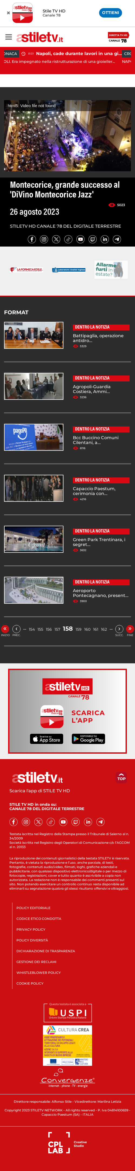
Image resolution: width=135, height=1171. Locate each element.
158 (68, 628)
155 (40, 629)
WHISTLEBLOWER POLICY (38, 973)
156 (49, 629)
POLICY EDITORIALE (33, 908)
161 (95, 629)
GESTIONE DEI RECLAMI (36, 962)
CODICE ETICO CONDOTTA (38, 919)
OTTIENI (110, 12)
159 (79, 629)
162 (104, 629)
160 (87, 629)
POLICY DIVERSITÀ (32, 940)
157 (57, 629)
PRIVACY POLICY (30, 929)
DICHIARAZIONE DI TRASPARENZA (45, 951)
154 (32, 629)
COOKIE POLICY (29, 983)
